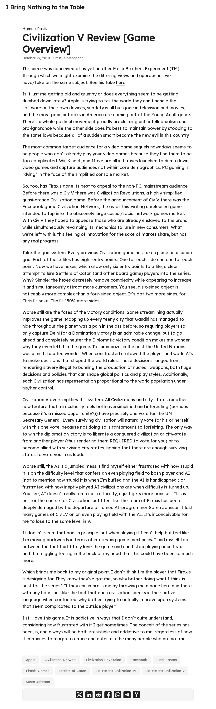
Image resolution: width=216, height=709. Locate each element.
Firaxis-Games (37, 671)
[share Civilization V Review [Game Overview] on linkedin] (89, 694)
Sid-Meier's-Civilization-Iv (116, 671)
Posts (42, 28)
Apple (30, 660)
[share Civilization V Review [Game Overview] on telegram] (127, 694)
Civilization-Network (61, 660)
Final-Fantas (167, 660)
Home (28, 28)
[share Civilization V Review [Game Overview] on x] (79, 694)
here (120, 82)
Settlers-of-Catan (72, 671)
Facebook (139, 660)
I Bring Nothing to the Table (45, 7)
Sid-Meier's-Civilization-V (165, 671)
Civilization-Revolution (103, 660)
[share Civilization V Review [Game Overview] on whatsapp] (117, 694)
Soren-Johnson (38, 682)
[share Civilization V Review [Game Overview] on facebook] (108, 694)
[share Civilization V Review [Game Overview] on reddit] (98, 694)
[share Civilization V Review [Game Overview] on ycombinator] (136, 694)
